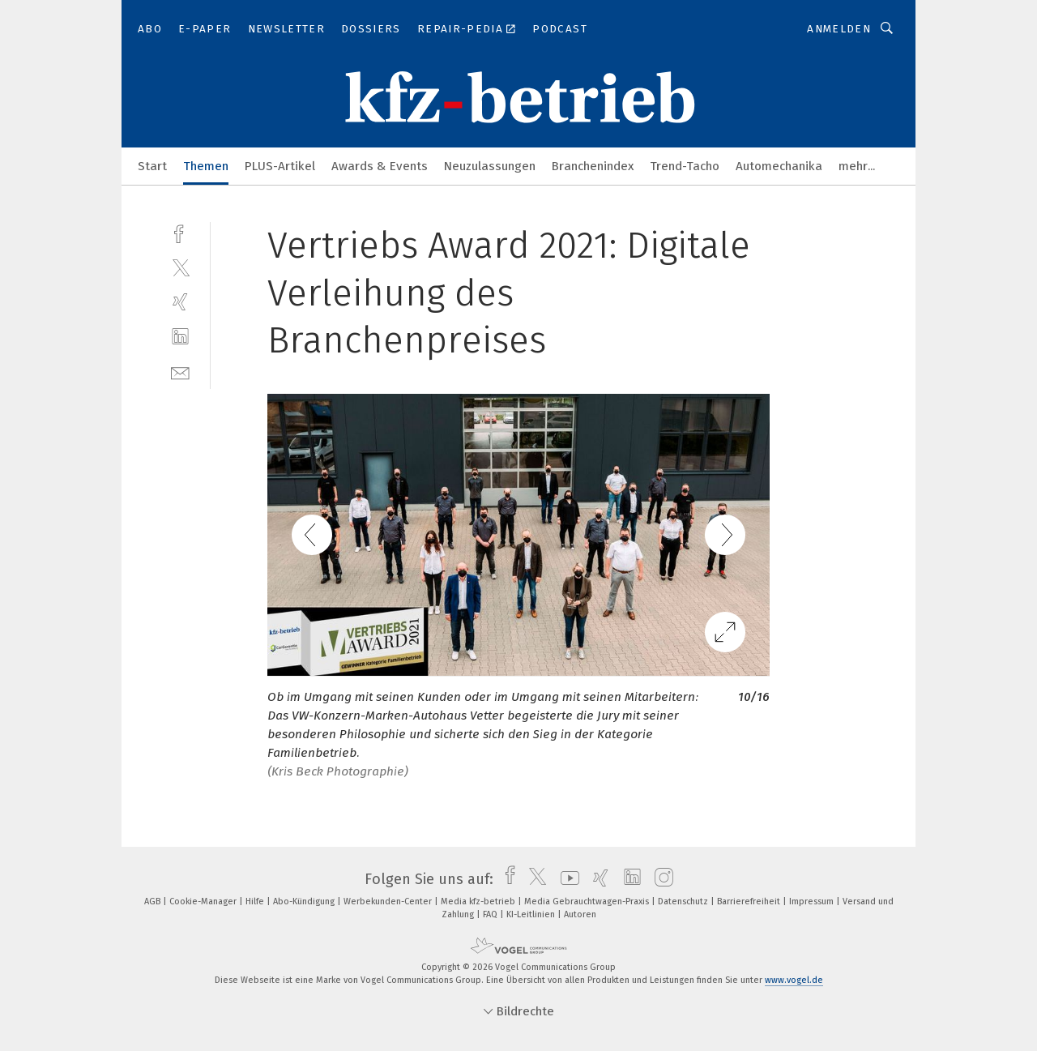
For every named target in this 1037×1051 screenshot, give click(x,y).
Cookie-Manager (204, 901)
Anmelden (839, 29)
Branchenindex (593, 166)
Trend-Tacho (684, 166)
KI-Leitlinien (531, 914)
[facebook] (180, 232)
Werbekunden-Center (389, 901)
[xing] (180, 302)
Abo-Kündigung (305, 901)
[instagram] (660, 879)
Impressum (812, 901)
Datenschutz (684, 901)
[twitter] (180, 267)
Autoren (580, 914)
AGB (153, 901)
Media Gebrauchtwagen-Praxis (587, 901)
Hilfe (256, 901)
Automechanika (779, 166)
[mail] (180, 371)
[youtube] (566, 879)
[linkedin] (180, 337)
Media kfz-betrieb (479, 901)
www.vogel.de (794, 980)
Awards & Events (379, 166)
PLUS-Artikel (280, 166)
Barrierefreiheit (750, 901)
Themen (205, 166)
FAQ (491, 914)
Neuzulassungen (490, 166)
